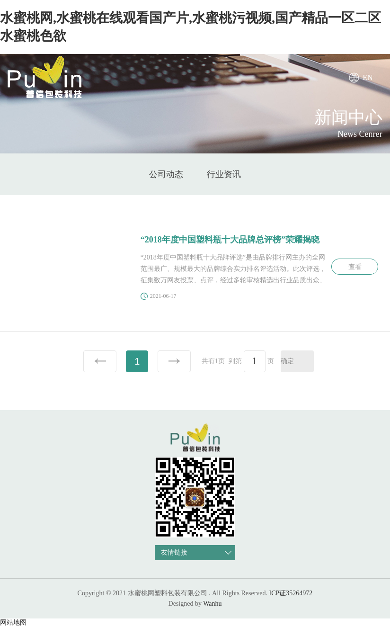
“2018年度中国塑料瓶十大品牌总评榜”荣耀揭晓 (230, 239)
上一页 (99, 361)
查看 (355, 266)
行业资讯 (224, 174)
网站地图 (13, 622)
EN (367, 77)
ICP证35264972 (291, 593)
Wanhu (212, 603)
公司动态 (166, 174)
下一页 (174, 361)
